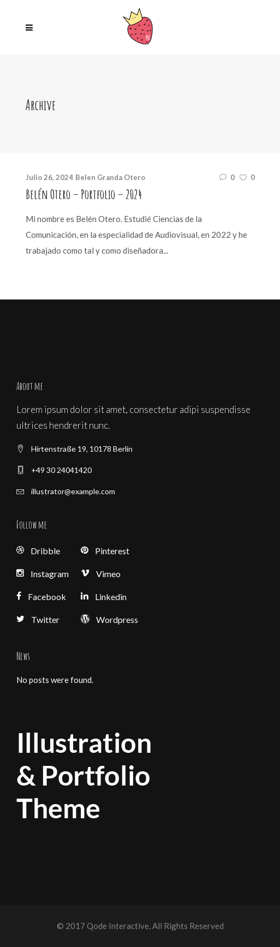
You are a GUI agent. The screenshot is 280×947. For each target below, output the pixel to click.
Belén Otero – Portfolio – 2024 (84, 194)
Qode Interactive (117, 926)
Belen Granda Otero (110, 177)
